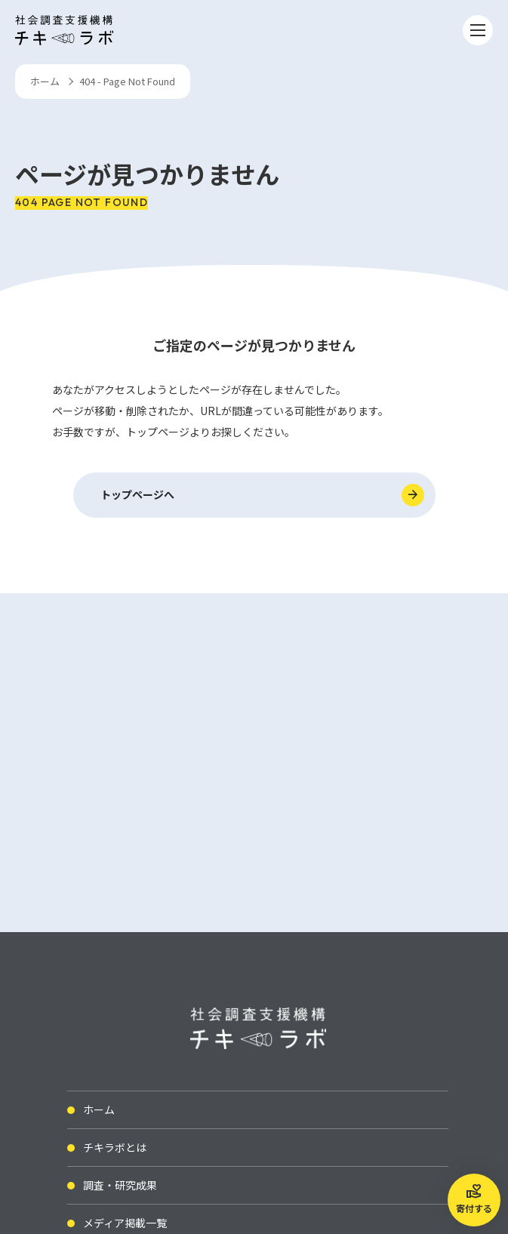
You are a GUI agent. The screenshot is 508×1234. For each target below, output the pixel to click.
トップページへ (137, 494)
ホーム (45, 81)
